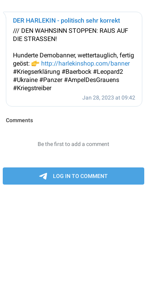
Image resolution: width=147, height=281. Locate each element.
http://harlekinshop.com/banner (85, 63)
